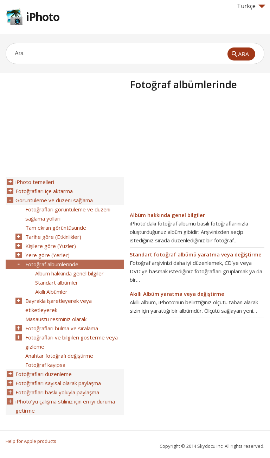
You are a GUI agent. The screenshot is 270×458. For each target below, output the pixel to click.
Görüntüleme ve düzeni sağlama (54, 200)
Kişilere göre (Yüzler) (50, 245)
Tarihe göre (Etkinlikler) (53, 236)
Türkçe (251, 6)
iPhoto (42, 16)
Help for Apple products (31, 441)
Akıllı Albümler (51, 291)
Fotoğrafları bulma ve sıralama (61, 328)
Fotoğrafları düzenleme (43, 373)
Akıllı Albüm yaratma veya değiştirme (177, 293)
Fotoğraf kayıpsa (45, 364)
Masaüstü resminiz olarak (55, 319)
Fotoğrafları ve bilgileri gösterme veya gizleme (71, 342)
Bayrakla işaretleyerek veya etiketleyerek (58, 305)
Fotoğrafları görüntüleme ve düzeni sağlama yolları (67, 214)
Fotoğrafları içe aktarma (44, 191)
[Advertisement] (189, 156)
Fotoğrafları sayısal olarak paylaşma (58, 383)
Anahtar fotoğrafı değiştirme (59, 355)
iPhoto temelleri (34, 181)
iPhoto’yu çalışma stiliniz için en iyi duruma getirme (65, 406)
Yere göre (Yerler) (47, 255)
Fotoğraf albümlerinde (51, 264)
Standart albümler (56, 282)
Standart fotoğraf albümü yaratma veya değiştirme (196, 254)
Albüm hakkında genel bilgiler (167, 214)
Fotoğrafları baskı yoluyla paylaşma (57, 392)
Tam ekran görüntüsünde (55, 227)
